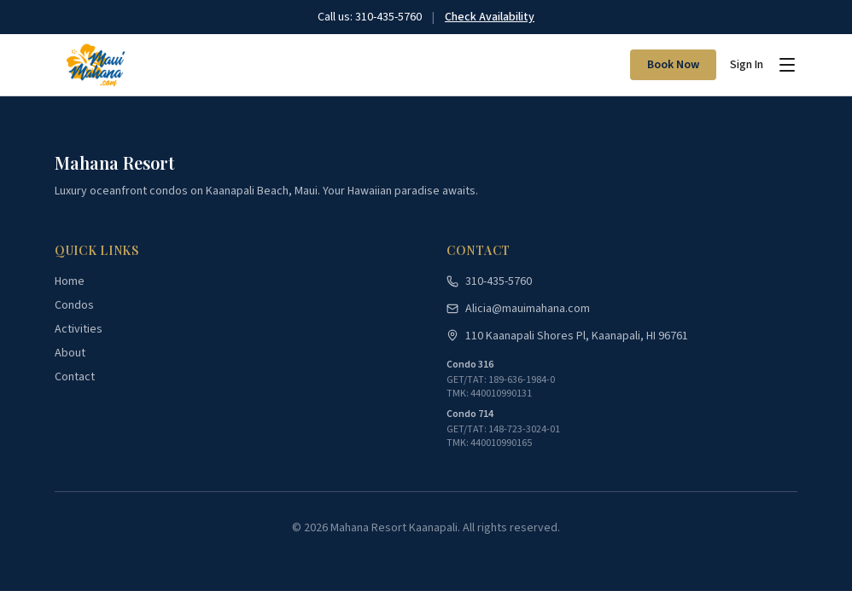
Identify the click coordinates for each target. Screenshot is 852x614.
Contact (75, 376)
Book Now (673, 64)
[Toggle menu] (787, 65)
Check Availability (489, 17)
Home (70, 281)
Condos (74, 305)
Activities (78, 329)
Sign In (746, 64)
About (70, 353)
